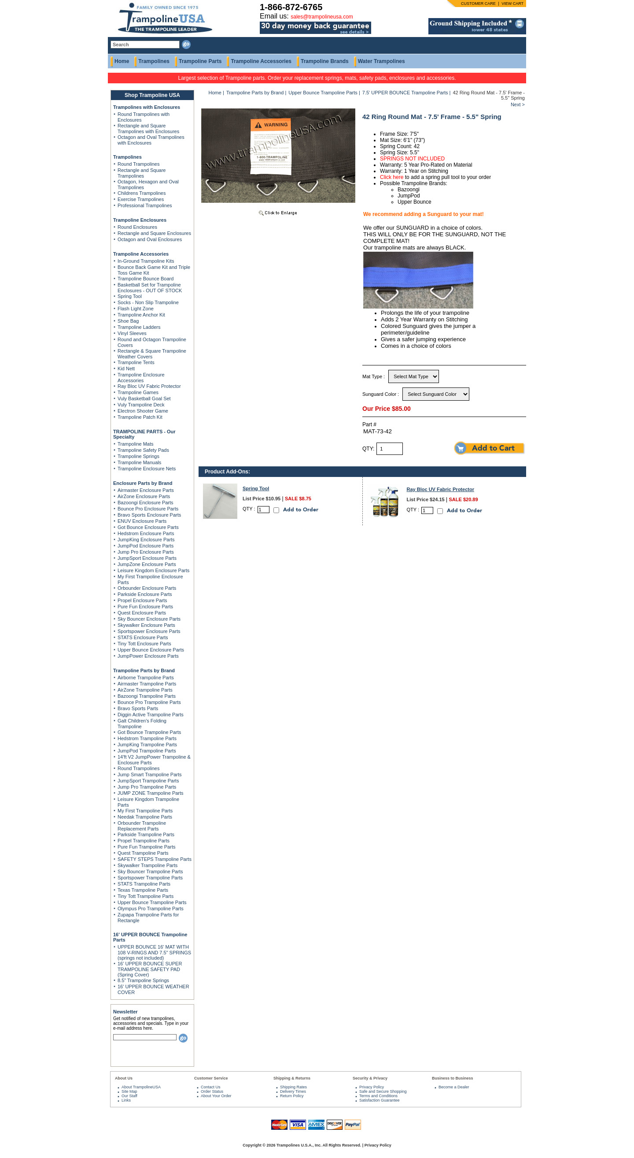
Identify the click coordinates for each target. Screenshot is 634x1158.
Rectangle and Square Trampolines (142, 173)
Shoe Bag (128, 321)
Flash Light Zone (136, 308)
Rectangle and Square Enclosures (154, 233)
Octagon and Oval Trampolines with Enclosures (151, 139)
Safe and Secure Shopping (383, 1091)
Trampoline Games (138, 392)
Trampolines (154, 61)
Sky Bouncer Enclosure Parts (149, 619)
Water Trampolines (381, 61)
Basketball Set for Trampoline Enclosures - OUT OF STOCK (150, 287)
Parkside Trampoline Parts (146, 834)
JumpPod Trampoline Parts (147, 750)
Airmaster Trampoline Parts (147, 683)
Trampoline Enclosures (139, 220)
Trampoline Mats (136, 444)
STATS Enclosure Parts (143, 637)
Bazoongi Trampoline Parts (147, 696)
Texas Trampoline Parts (143, 890)
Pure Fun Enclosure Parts (145, 606)
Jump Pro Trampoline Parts (147, 786)
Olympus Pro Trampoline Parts (151, 908)
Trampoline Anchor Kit (141, 314)
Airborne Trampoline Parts (146, 677)
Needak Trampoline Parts (145, 816)
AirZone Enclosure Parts (144, 496)
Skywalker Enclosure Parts (146, 625)
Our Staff (129, 1096)
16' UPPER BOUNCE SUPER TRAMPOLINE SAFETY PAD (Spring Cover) (150, 969)
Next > (518, 104)
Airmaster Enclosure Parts (146, 490)
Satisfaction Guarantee (379, 1100)
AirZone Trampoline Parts (145, 690)
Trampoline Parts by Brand (144, 670)
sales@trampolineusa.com (322, 17)
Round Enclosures (137, 227)
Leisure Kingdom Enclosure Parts (153, 570)
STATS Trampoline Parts (144, 883)
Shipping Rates (293, 1087)
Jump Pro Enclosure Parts (146, 552)
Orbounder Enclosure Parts (147, 588)
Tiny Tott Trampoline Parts (145, 896)
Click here (391, 177)
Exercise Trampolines (141, 199)
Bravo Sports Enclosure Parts (149, 515)
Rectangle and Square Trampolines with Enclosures (148, 128)
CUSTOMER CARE (478, 3)
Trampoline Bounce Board (145, 278)
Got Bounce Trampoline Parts (149, 732)
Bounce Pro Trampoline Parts (149, 702)
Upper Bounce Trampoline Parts (152, 902)
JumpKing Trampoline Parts (147, 744)
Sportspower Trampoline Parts (150, 877)
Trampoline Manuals (139, 462)
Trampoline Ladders (139, 327)
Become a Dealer (454, 1087)
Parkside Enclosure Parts (145, 594)
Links (126, 1100)
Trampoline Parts (200, 61)
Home (121, 61)
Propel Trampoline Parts (144, 840)
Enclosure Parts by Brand (143, 483)
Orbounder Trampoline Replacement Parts (142, 825)
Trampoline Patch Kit (140, 417)
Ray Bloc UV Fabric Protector (149, 386)
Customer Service (211, 1078)
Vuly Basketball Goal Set (144, 398)
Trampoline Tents (136, 362)
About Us (124, 1078)
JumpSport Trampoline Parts (148, 780)
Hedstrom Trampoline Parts (147, 738)
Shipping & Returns (291, 1078)
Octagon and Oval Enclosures (150, 239)
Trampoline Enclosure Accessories (141, 377)
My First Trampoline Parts (145, 810)
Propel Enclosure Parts (142, 600)
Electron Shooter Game (143, 410)
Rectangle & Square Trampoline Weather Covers (152, 353)
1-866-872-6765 (291, 7)
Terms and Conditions (378, 1096)
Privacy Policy (371, 1087)
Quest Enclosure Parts (142, 612)
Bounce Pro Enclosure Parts (148, 508)
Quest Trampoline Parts (143, 853)
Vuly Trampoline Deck (141, 404)
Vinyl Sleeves (132, 333)
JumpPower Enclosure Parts (148, 656)
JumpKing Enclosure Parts (146, 539)
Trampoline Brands (325, 61)
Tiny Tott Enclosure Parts (144, 643)
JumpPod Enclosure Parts (145, 545)
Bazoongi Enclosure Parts (145, 502)
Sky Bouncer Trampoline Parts (150, 871)
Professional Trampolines (145, 205)
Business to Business (452, 1078)
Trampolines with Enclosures (146, 107)
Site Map (129, 1091)
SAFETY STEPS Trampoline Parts (155, 859)
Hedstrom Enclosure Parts (146, 533)
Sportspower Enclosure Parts (149, 631)
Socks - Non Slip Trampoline (148, 302)
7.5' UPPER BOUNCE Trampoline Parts (405, 92)
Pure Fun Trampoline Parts (146, 846)
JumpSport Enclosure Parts (147, 558)
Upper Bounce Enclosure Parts (151, 649)
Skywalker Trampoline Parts (147, 865)
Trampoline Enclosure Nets (147, 468)
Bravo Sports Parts (138, 708)
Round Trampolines (138, 164)
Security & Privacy (370, 1078)
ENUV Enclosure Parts (142, 521)
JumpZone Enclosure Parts (147, 564)
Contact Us (211, 1087)
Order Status (212, 1091)
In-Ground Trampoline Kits (146, 261)
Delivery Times (293, 1091)
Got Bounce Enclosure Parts (148, 527)
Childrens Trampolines (142, 193)
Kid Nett (126, 368)
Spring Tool (130, 296)
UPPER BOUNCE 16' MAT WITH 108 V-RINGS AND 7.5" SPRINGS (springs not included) (154, 952)
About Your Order (216, 1096)
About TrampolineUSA (141, 1087)
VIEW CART (512, 3)
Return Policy (292, 1096)
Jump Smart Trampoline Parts (150, 774)
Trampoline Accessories (261, 61)
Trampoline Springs (138, 456)
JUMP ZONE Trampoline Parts (151, 793)
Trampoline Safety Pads (143, 450)
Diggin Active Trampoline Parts (151, 714)
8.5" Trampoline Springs (143, 980)
